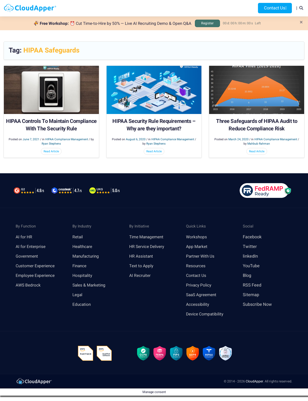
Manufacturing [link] (86, 256)
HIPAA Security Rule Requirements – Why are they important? (153, 125)
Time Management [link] (147, 237)
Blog (218, 8)
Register (207, 23)
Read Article (51, 151)
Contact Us (275, 8)
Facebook (252, 237)
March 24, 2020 (238, 139)
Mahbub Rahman (258, 144)
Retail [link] (77, 237)
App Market (197, 247)
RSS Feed (252, 285)
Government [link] (27, 256)
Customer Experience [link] (36, 266)
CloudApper (254, 382)
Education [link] (82, 304)
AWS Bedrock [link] (29, 285)
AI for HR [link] (24, 237)
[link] (34, 382)
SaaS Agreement (202, 295)
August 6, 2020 (136, 139)
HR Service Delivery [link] (148, 247)
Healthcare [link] (83, 247)
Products (117, 8)
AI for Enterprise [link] (31, 247)
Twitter (250, 247)
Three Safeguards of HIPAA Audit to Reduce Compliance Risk (256, 125)
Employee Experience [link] (36, 276)
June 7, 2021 (31, 139)
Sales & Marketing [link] (89, 285)
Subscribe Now (257, 304)
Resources (197, 8)
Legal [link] (77, 295)
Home (95, 8)
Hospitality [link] (82, 276)
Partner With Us (201, 256)
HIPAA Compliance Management (66, 139)
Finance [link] (80, 266)
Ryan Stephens (51, 144)
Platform (144, 8)
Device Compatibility (206, 314)
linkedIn (250, 256)
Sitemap (251, 295)
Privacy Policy (199, 285)
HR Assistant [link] (141, 256)
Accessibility (198, 304)
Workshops (196, 237)
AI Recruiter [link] (140, 276)
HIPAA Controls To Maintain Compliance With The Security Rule (51, 125)
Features (171, 8)
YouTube (251, 266)
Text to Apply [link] (141, 266)
